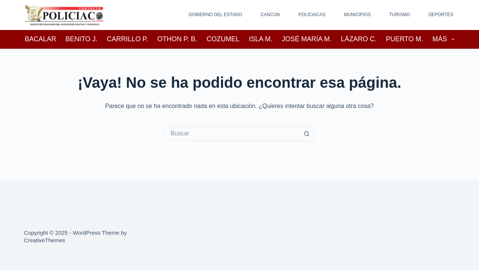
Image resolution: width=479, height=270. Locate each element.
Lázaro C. (358, 39)
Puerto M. (404, 39)
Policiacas (311, 14)
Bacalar (40, 39)
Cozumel (223, 39)
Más (445, 39)
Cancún (270, 14)
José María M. (307, 39)
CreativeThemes (44, 240)
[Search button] (306, 133)
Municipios (357, 14)
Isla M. (260, 39)
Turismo (399, 14)
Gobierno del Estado (215, 14)
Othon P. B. (177, 39)
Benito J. (81, 39)
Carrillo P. (127, 39)
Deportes (440, 14)
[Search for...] (232, 133)
